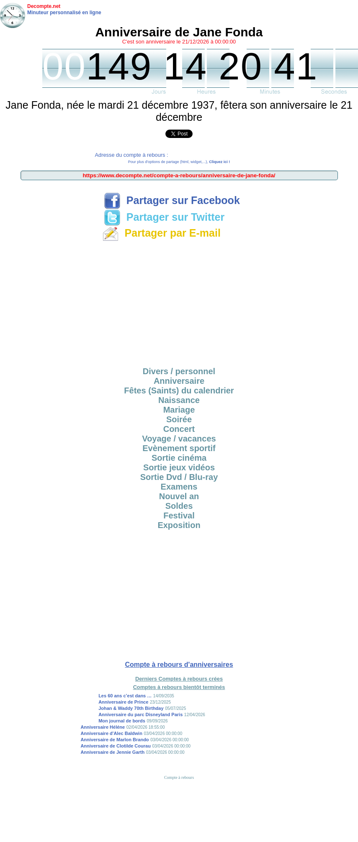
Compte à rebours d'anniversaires (179, 664)
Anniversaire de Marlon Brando (114, 739)
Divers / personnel (179, 371)
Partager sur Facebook (172, 200)
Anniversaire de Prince (123, 701)
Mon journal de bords (121, 720)
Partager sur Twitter (164, 217)
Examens (179, 486)
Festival (178, 515)
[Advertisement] (179, 302)
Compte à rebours (179, 777)
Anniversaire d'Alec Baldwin (111, 733)
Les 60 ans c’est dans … (125, 695)
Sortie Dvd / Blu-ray (179, 477)
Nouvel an (179, 496)
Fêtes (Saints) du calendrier (179, 390)
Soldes (179, 505)
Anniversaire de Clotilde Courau (115, 745)
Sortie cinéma (179, 457)
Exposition (178, 525)
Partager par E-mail (161, 233)
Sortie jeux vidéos (179, 467)
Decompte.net (43, 6)
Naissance (179, 400)
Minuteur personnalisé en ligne (64, 12)
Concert (179, 429)
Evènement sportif (178, 448)
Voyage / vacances (179, 438)
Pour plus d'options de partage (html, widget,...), (179, 162)
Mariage (179, 409)
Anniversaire (179, 380)
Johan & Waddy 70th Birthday (130, 708)
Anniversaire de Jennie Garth (112, 752)
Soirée (179, 419)
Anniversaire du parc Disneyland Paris (140, 714)
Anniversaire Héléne (102, 727)
